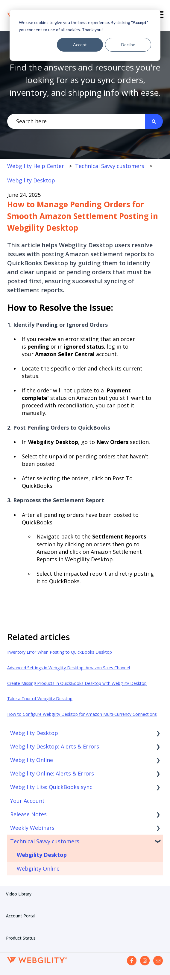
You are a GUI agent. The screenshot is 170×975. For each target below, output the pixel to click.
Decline (128, 44)
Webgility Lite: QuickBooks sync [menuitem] (51, 786)
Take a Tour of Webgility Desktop (39, 698)
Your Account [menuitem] (27, 800)
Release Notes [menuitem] (28, 814)
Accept (80, 44)
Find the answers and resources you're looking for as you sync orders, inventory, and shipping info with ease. (85, 80)
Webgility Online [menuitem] (31, 760)
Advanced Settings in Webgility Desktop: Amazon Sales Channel (68, 667)
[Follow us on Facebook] (131, 960)
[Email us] (158, 960)
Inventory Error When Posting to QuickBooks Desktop (59, 652)
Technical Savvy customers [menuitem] (44, 841)
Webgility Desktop (31, 180)
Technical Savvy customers (109, 166)
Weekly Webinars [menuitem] (32, 827)
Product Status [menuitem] (21, 938)
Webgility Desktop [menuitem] (34, 732)
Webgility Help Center (35, 166)
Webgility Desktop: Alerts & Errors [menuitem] (54, 746)
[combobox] (76, 121)
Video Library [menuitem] (18, 894)
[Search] (154, 121)
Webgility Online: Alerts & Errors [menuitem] (52, 773)
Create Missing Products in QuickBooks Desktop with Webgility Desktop (77, 683)
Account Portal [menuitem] (20, 916)
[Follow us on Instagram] (145, 960)
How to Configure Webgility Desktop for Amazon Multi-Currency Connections (82, 714)
